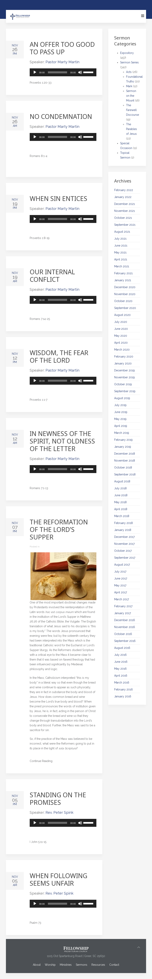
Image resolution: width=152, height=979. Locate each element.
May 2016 (120, 668)
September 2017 (124, 557)
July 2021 (120, 238)
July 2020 (120, 321)
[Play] (35, 72)
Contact (114, 964)
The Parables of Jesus (131, 129)
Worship (50, 964)
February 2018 (123, 523)
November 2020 (124, 294)
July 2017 (120, 571)
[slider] (57, 72)
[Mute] (80, 72)
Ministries (66, 964)
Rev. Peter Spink (59, 812)
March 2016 (121, 682)
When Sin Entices (58, 198)
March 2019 (121, 432)
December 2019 (124, 370)
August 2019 (122, 398)
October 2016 (123, 634)
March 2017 (121, 599)
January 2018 (122, 530)
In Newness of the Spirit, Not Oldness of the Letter (62, 441)
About (37, 964)
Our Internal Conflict (52, 276)
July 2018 (120, 488)
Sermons (81, 964)
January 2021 (122, 280)
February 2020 (123, 356)
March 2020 (122, 349)
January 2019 (122, 446)
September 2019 (124, 391)
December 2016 (124, 620)
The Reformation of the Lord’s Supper (59, 529)
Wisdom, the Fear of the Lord (59, 356)
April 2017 (120, 592)
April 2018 (120, 509)
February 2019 (123, 439)
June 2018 (120, 495)
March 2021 (121, 266)
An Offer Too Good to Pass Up (62, 48)
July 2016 (120, 654)
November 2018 (124, 460)
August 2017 (122, 564)
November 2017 (124, 543)
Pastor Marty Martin (62, 62)
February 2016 (123, 689)
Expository (127, 52)
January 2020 (123, 363)
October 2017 (123, 550)
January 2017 (122, 613)
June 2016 (120, 661)
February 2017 (123, 606)
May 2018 (120, 502)
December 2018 (124, 453)
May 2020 (120, 335)
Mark (129, 86)
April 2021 (120, 259)
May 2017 (120, 585)
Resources (98, 964)
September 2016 (125, 640)
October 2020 (123, 301)
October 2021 (123, 217)
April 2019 (120, 425)
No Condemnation (61, 116)
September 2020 (125, 308)
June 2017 (120, 578)
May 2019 (120, 419)
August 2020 (122, 314)
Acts (129, 72)
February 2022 (123, 190)
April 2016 (120, 675)
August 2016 (122, 647)
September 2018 (125, 474)
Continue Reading (41, 761)
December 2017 (124, 536)
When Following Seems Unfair (58, 879)
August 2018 (122, 481)
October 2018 (123, 467)
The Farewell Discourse (132, 110)
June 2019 (120, 412)
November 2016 (124, 627)
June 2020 (121, 328)
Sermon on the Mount (131, 95)
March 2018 (121, 516)
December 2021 (124, 204)
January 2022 (122, 197)
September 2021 (124, 224)
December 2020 (124, 287)
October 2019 (123, 384)
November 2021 (124, 210)
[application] (63, 72)
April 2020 (121, 342)
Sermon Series (129, 62)
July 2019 (120, 405)
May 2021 (120, 252)
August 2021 (122, 231)
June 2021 (120, 245)
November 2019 (124, 377)
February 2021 (123, 273)
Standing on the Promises (58, 799)
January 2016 (122, 696)
